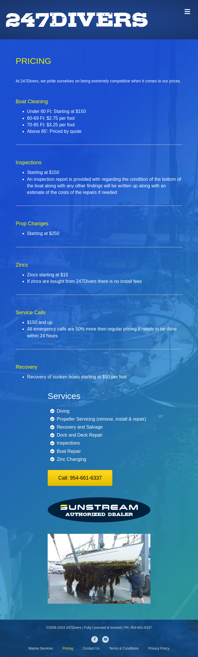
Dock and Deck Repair (79, 435)
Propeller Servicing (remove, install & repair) (101, 419)
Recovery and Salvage (80, 427)
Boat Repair (69, 451)
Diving (63, 411)
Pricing (67, 648)
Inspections (68, 443)
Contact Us (90, 648)
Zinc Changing (71, 459)
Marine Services (41, 648)
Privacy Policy (158, 648)
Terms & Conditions (124, 648)
